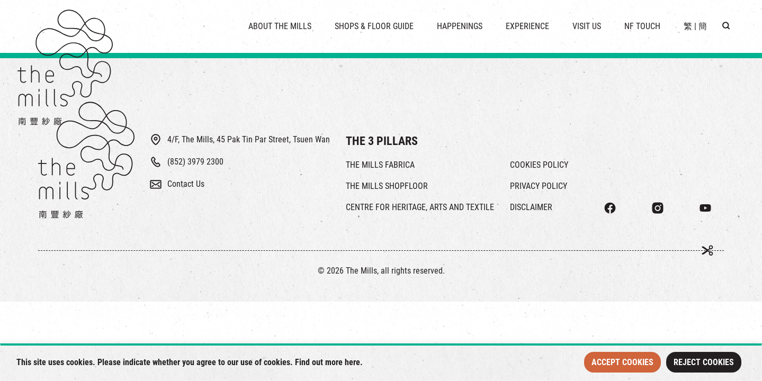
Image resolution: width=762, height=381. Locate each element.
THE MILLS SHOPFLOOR (387, 186)
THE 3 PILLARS (382, 141)
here (352, 362)
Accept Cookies (622, 362)
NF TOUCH (642, 26)
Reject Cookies (704, 362)
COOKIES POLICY (539, 165)
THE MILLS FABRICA (380, 165)
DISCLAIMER (531, 207)
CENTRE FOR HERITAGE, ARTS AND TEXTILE (420, 207)
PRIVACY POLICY (538, 186)
